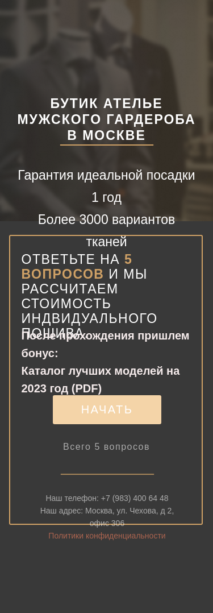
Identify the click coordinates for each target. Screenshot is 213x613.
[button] (107, 409)
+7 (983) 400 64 (130, 508)
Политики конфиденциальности (106, 545)
